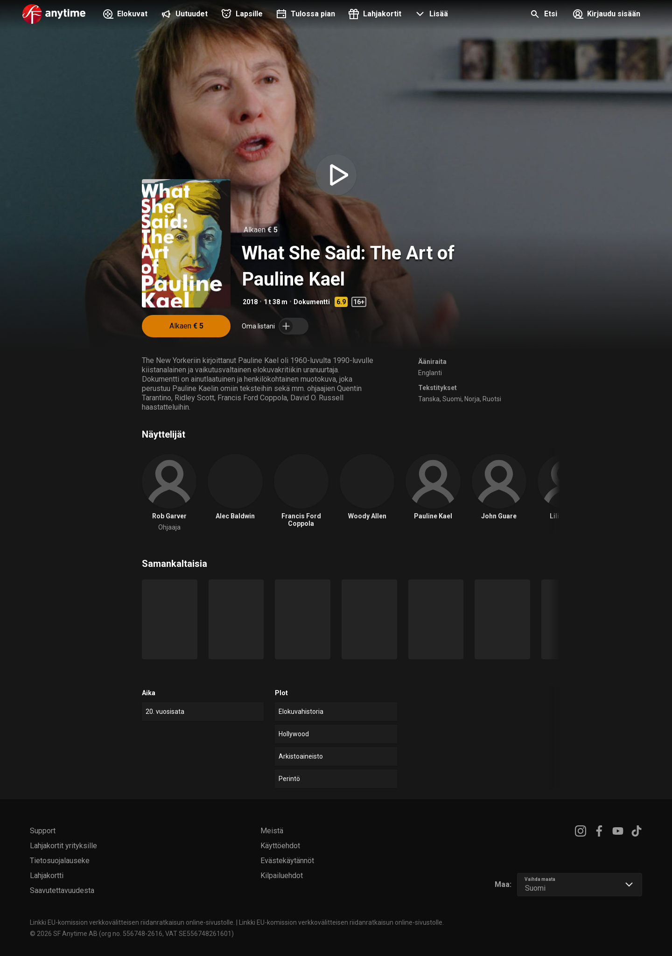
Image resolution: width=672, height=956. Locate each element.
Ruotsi (492, 399)
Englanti (430, 373)
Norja (472, 399)
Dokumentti (312, 302)
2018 (250, 302)
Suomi (452, 399)
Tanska (429, 399)
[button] (430, 15)
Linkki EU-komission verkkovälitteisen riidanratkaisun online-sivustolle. (132, 922)
